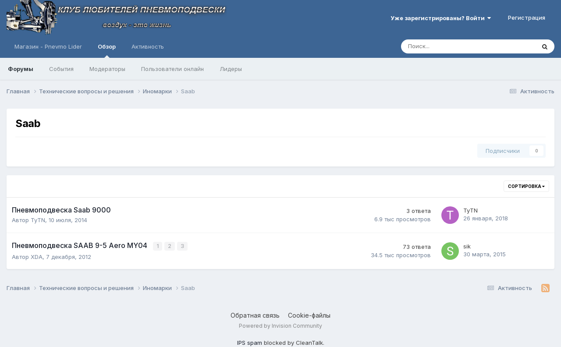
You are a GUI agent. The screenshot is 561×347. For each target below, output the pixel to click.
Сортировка (526, 186)
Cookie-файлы (309, 315)
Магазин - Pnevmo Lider (48, 46)
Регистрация (526, 17)
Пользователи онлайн (172, 68)
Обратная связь (255, 315)
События (61, 68)
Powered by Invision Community (280, 325)
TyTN (38, 219)
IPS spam (249, 342)
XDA (37, 256)
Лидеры (231, 68)
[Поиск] (444, 46)
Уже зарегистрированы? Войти (441, 17)
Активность (147, 46)
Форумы (20, 68)
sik (467, 246)
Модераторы (107, 68)
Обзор (107, 50)
